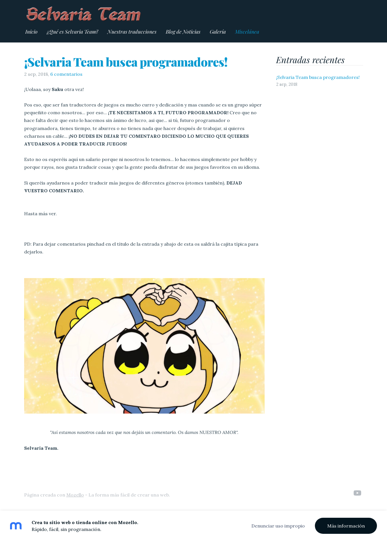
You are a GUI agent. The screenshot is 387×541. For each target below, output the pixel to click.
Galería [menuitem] (218, 31)
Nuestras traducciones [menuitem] (132, 31)
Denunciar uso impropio (278, 526)
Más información (346, 526)
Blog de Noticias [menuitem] (183, 31)
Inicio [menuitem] (31, 31)
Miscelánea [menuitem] (247, 31)
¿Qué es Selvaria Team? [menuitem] (72, 31)
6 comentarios (66, 74)
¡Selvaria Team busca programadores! (126, 61)
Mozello (75, 495)
